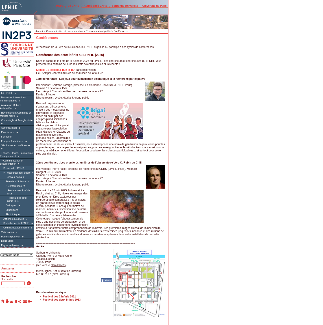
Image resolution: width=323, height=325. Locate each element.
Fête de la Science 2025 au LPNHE (81, 60)
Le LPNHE (7, 93)
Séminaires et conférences (15, 145)
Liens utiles (7, 240)
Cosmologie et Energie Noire (17, 120)
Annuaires (8, 268)
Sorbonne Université (125, 5)
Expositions (12, 210)
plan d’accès (58, 265)
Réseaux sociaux (15, 177)
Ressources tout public (17, 172)
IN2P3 (59, 5)
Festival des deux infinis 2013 (17, 199)
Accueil (39, 31)
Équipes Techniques (12, 141)
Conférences (15, 186)
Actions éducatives (13, 218)
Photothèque (13, 214)
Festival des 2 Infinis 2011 (59, 296)
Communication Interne (16, 227)
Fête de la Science (16, 181)
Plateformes (7, 132)
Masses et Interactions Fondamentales (13, 99)
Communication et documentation (64, 31)
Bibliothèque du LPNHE (16, 223)
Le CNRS (73, 5)
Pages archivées (10, 245)
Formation (6, 136)
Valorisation (7, 232)
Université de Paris (154, 5)
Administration (9, 127)
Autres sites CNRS (95, 5)
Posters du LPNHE (13, 168)
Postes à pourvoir (10, 236)
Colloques (11, 205)
